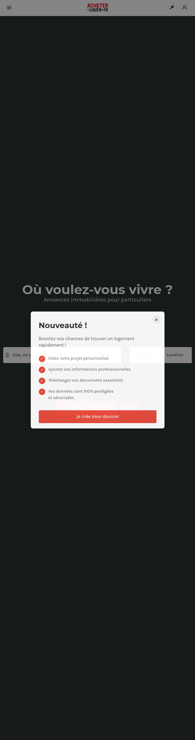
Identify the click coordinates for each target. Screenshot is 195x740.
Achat (143, 354)
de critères (97, 418)
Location (175, 354)
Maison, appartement (69, 355)
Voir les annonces (87, 408)
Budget (98, 355)
